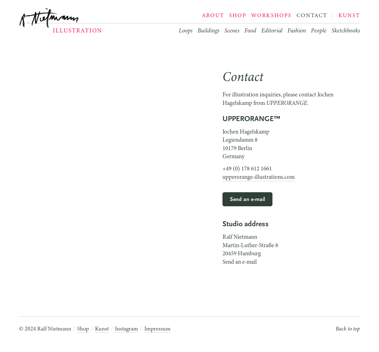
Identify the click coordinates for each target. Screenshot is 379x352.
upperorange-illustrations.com (258, 177)
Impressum (157, 328)
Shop (83, 328)
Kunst (102, 328)
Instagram (126, 328)
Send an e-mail (247, 200)
